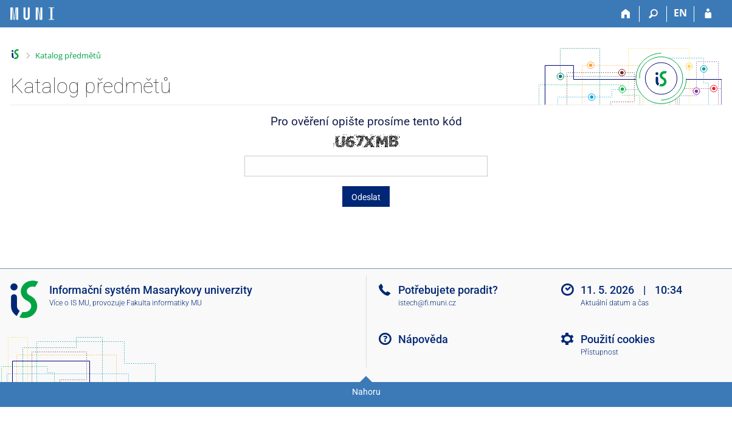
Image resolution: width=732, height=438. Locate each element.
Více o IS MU (69, 303)
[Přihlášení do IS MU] (708, 14)
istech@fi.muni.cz (427, 303)
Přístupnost (599, 352)
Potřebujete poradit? (448, 289)
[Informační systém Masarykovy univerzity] (32, 13)
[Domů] (626, 14)
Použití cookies (618, 339)
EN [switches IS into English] (680, 12)
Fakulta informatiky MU (164, 303)
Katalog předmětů (68, 55)
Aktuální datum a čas (615, 303)
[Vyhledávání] (653, 14)
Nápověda (423, 339)
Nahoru (366, 392)
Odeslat (366, 197)
